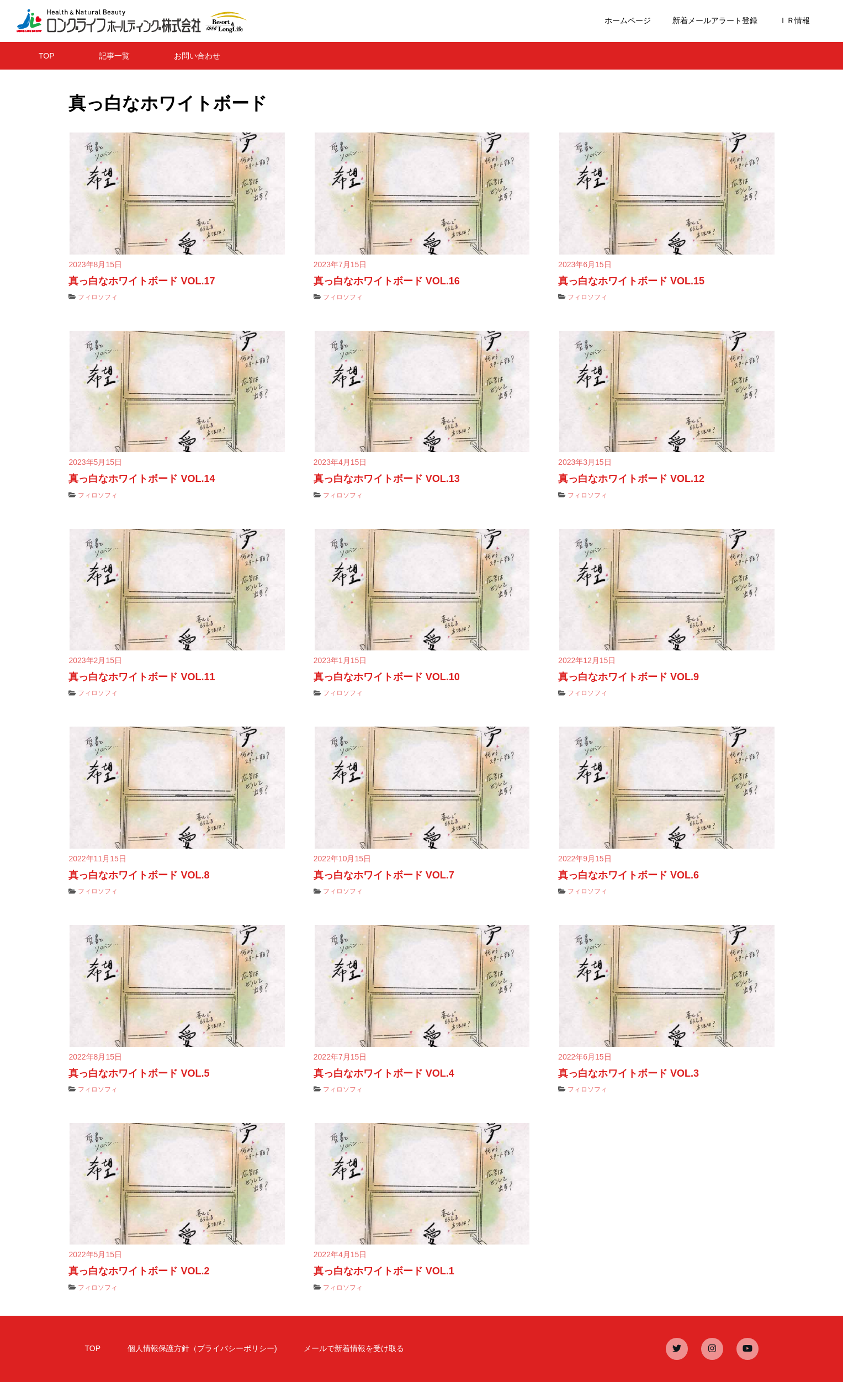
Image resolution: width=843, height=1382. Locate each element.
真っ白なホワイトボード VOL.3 (628, 1073)
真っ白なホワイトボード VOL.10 (387, 676)
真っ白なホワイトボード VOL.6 (628, 875)
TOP (47, 55)
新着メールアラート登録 (714, 20)
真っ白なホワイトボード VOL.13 (387, 478)
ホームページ (628, 20)
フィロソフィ (98, 297)
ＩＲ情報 (794, 20)
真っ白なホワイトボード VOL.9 (628, 676)
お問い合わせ (197, 55)
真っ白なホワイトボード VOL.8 (138, 875)
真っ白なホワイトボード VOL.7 (384, 875)
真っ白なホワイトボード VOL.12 (631, 478)
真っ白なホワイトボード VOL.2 (138, 1271)
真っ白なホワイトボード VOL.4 (384, 1073)
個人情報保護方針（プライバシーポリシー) (202, 1348)
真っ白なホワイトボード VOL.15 (631, 281)
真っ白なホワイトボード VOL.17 (141, 281)
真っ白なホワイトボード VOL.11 (141, 676)
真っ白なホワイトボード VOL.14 (141, 478)
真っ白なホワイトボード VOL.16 (387, 281)
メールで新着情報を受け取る (354, 1348)
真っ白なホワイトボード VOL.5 (138, 1073)
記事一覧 (114, 55)
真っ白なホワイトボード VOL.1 (384, 1271)
